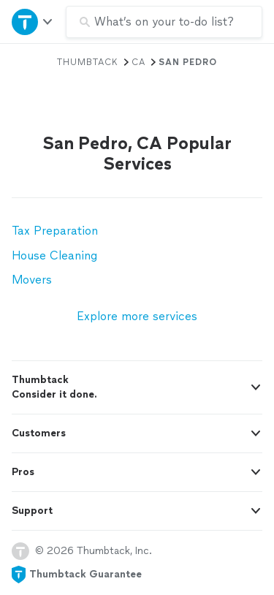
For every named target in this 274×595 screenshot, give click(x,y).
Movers (32, 280)
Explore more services (137, 316)
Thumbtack (87, 62)
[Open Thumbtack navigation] (33, 21)
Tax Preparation (55, 231)
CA (138, 62)
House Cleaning (54, 255)
